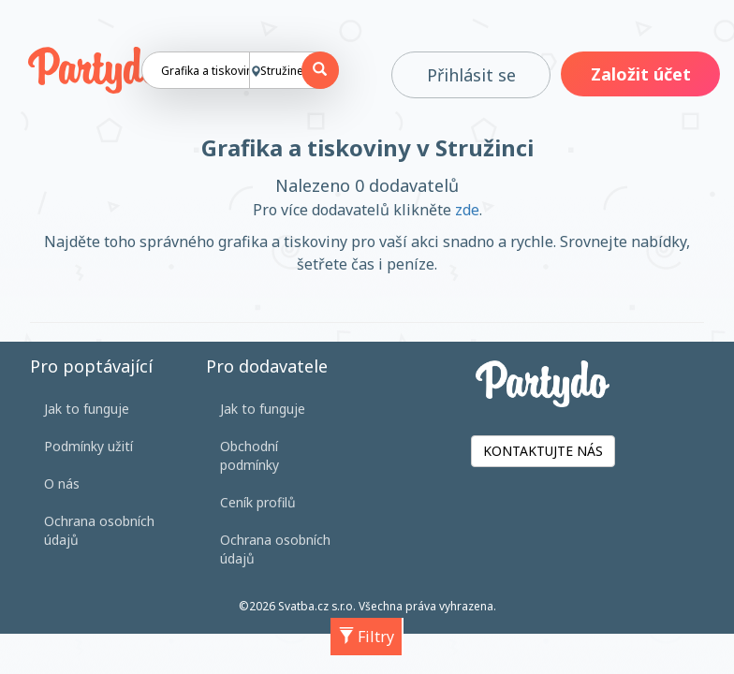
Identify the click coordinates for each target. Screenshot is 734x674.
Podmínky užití (88, 446)
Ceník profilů (258, 502)
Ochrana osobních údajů (99, 530)
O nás (62, 483)
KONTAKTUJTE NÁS (543, 451)
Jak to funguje (86, 409)
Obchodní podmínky (249, 455)
